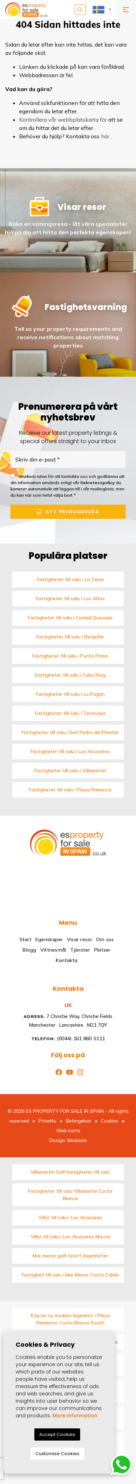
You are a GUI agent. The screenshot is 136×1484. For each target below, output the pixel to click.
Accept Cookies (57, 1434)
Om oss (105, 939)
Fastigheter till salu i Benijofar (70, 637)
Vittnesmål (53, 950)
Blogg (29, 950)
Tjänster (80, 950)
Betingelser (79, 1121)
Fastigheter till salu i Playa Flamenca (70, 789)
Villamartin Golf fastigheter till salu (70, 1172)
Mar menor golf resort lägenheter (70, 1256)
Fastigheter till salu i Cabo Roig (70, 675)
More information (74, 1415)
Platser (102, 950)
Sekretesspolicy (98, 482)
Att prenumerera (68, 511)
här (105, 136)
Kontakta (66, 960)
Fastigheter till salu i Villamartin (70, 770)
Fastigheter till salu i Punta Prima (70, 656)
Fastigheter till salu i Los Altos (70, 598)
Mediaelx (77, 1140)
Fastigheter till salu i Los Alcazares (70, 751)
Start (25, 939)
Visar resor (79, 939)
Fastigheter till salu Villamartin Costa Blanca (70, 1194)
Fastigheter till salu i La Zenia (70, 579)
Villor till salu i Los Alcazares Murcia (70, 1236)
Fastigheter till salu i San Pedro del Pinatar (70, 732)
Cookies (109, 1121)
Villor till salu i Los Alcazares (70, 1217)
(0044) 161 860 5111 (68, 1038)
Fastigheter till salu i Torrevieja (70, 713)
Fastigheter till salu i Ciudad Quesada (70, 617)
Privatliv (47, 1121)
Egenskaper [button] (49, 939)
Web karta (68, 1130)
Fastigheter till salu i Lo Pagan (70, 694)
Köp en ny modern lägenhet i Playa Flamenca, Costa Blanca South (70, 1319)
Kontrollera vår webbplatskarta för (63, 119)
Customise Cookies (57, 1453)
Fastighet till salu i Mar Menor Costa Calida (70, 1275)
